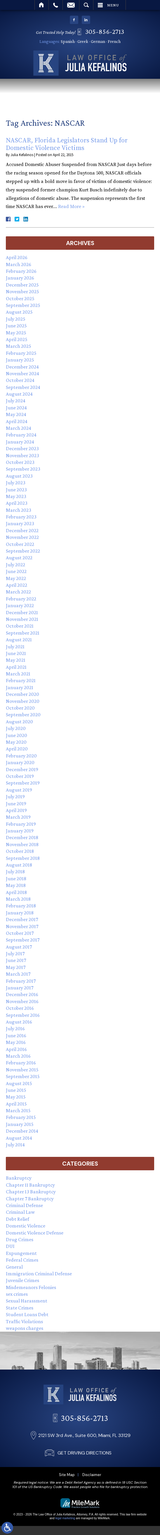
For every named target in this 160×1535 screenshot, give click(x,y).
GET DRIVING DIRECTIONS (85, 1506)
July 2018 (15, 871)
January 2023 (20, 523)
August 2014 (19, 1138)
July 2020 (16, 728)
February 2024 (21, 435)
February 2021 (21, 680)
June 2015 (16, 1090)
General (14, 1267)
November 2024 (22, 373)
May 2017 (15, 967)
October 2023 (20, 462)
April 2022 (16, 585)
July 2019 (15, 796)
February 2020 (21, 756)
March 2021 (18, 674)
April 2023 (16, 503)
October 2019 (20, 776)
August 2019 (19, 790)
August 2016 (19, 1022)
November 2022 (22, 537)
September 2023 (23, 469)
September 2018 (23, 858)
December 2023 (22, 448)
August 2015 (19, 1083)
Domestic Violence (25, 1226)
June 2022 (16, 571)
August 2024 (19, 394)
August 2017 (19, 947)
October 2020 (20, 708)
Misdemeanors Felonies (31, 1287)
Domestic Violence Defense (34, 1233)
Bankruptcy (19, 1178)
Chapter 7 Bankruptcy (30, 1199)
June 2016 (16, 1035)
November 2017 (22, 926)
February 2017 (21, 981)
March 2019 (18, 817)
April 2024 (16, 421)
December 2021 (22, 612)
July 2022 (15, 564)
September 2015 (23, 1076)
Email (71, 5)
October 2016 (20, 1008)
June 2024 (16, 408)
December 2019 (22, 769)
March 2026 (18, 264)
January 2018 (20, 913)
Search (86, 5)
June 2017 (16, 960)
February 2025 (21, 353)
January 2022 (20, 605)
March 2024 (18, 428)
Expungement (21, 1253)
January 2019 (20, 831)
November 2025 (22, 291)
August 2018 (19, 865)
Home (41, 5)
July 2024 (15, 401)
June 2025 (16, 326)
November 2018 (22, 844)
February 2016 (21, 1063)
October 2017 (20, 933)
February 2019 (21, 824)
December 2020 (22, 694)
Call (55, 5)
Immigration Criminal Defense (39, 1273)
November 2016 (22, 1001)
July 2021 (15, 646)
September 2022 (23, 551)
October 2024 (20, 380)
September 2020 (23, 714)
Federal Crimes (22, 1260)
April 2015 (16, 1104)
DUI (10, 1246)
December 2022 (22, 530)
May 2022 (16, 578)
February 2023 (21, 517)
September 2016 (23, 1015)
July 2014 (15, 1145)
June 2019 (16, 803)
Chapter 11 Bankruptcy (30, 1185)
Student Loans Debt (27, 1314)
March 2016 (18, 1056)
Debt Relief (17, 1219)
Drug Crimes (19, 1239)
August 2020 (19, 721)
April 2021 (16, 667)
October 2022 (20, 544)
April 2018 (16, 892)
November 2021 (22, 619)
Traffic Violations (24, 1321)
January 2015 (20, 1124)
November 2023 (22, 455)
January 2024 (20, 442)
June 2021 (16, 653)
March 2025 (18, 346)
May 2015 (16, 1097)
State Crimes (19, 1308)
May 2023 (16, 496)
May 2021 (15, 660)
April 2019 (16, 810)
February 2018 (21, 906)
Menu (113, 5)
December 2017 (22, 919)
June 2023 (16, 490)
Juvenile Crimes (22, 1280)
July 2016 (15, 1028)
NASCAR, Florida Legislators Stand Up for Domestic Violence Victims (67, 144)
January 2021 (19, 687)
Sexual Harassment (26, 1301)
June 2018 (16, 878)
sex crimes (17, 1294)
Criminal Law (20, 1212)
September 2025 (23, 305)
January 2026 (20, 278)
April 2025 (16, 339)
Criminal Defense (24, 1205)
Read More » (71, 206)
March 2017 (18, 974)
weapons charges (24, 1328)
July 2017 (15, 953)
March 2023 (18, 510)
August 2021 (19, 639)
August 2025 (19, 312)
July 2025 (15, 319)
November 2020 (22, 701)
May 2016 (16, 1042)
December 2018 (22, 837)
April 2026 (16, 257)
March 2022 (18, 592)
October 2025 (20, 298)
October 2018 (20, 851)
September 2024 (23, 387)
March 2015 (18, 1110)
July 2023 (15, 483)
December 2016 (22, 994)
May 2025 (16, 333)
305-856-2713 (106, 31)
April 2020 (17, 749)
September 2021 (22, 633)
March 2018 (18, 899)
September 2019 (23, 783)
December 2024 (22, 367)
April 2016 (16, 1049)
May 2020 (16, 742)
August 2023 (19, 476)
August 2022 (19, 557)
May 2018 (16, 885)
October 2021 (20, 626)
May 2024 (16, 414)
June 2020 (16, 735)
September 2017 (22, 940)
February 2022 (21, 599)
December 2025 (22, 285)
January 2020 (20, 762)
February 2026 (21, 271)
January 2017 (19, 988)
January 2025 (20, 360)
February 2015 (21, 1117)
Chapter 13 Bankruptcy (31, 1192)
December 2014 (22, 1131)
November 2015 (22, 1070)
